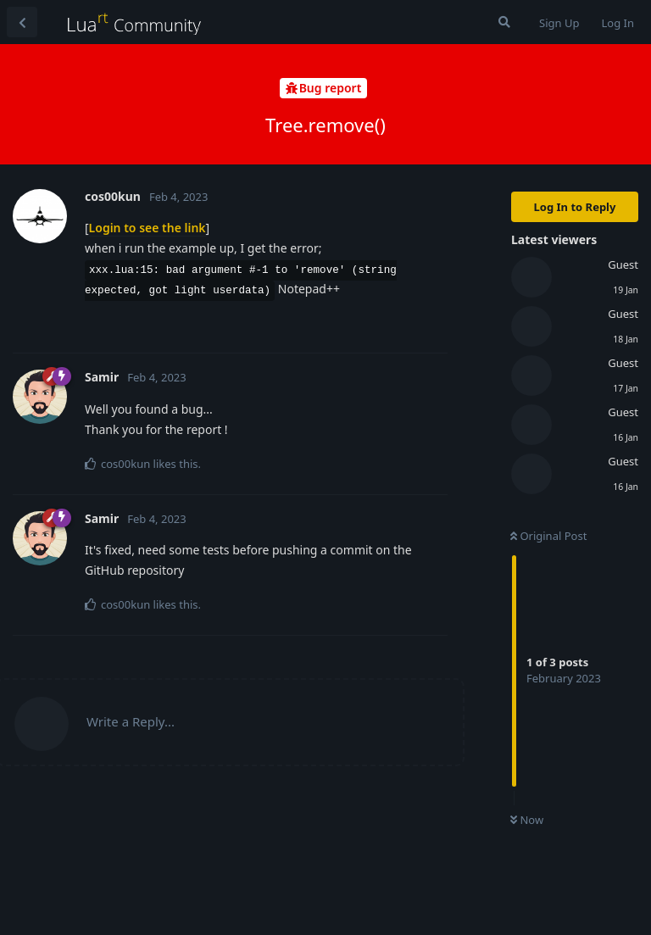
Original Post (548, 535)
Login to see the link (147, 228)
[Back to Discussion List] (22, 22)
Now (526, 819)
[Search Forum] (504, 22)
